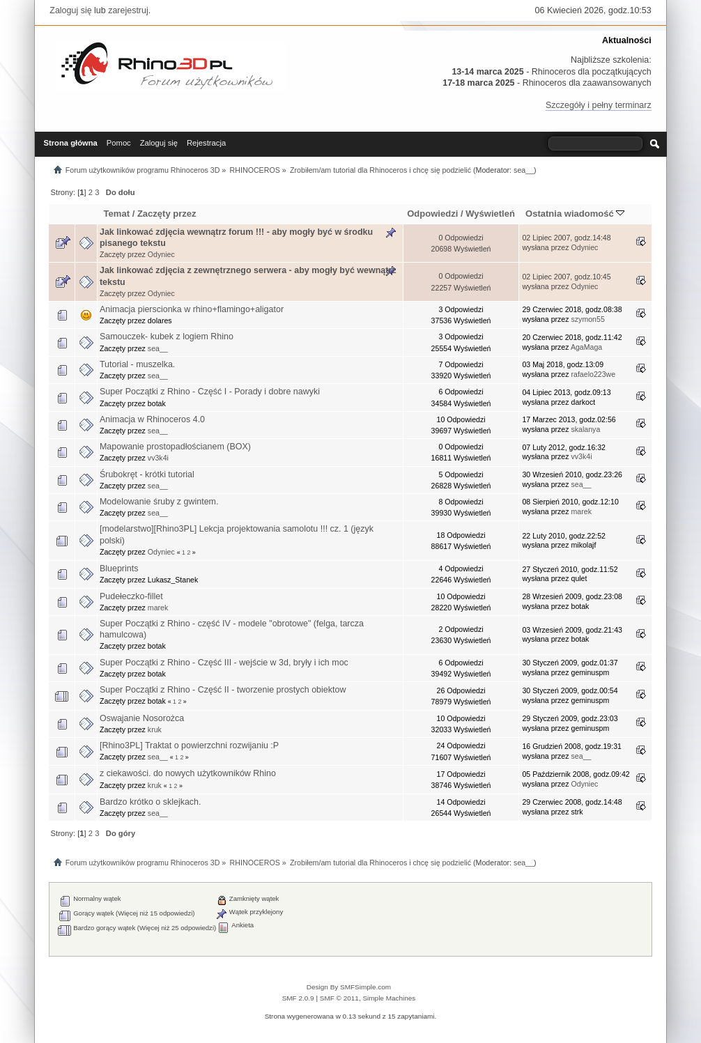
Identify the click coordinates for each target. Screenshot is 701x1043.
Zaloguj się (70, 10)
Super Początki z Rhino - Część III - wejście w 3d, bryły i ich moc (224, 662)
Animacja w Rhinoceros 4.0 (152, 419)
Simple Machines (388, 998)
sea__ (524, 170)
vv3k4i (158, 458)
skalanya (586, 429)
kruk (155, 729)
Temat (117, 213)
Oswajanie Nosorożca (142, 718)
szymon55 (588, 319)
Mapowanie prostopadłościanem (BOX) (175, 446)
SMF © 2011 (339, 998)
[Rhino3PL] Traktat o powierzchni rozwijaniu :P (189, 745)
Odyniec (161, 254)
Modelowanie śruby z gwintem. (159, 502)
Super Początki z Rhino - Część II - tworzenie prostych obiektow (223, 690)
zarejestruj (128, 10)
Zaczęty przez (167, 213)
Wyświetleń (490, 213)
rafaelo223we (593, 374)
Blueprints (119, 568)
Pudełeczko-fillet (131, 596)
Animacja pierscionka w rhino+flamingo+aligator (192, 309)
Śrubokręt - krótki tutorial (147, 474)
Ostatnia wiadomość (574, 213)
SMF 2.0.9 (298, 998)
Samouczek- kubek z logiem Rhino (166, 336)
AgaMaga (586, 347)
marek (581, 511)
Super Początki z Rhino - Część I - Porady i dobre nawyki (210, 391)
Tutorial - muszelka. (137, 364)
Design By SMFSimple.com (349, 987)
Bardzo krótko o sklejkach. (150, 802)
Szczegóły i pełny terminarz (599, 105)
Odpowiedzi (432, 213)
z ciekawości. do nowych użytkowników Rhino (188, 773)
